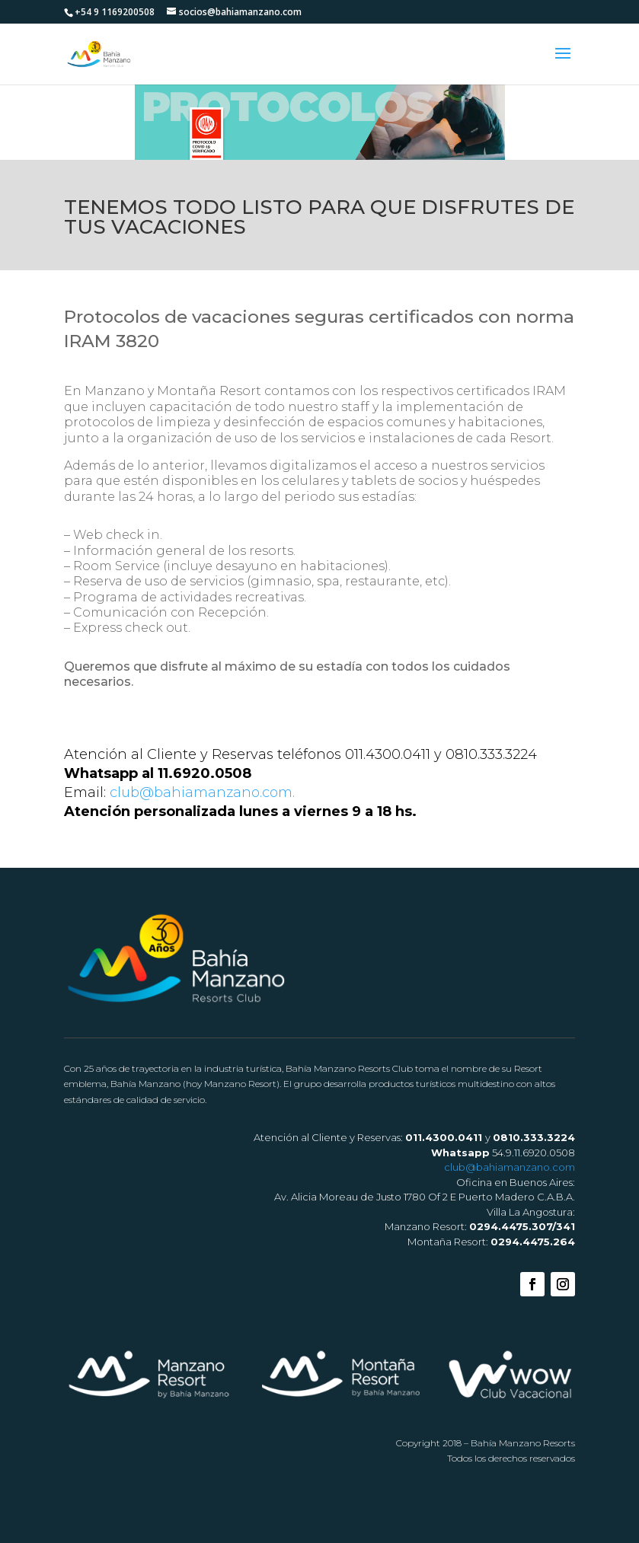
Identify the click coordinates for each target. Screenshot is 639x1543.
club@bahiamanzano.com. (202, 792)
